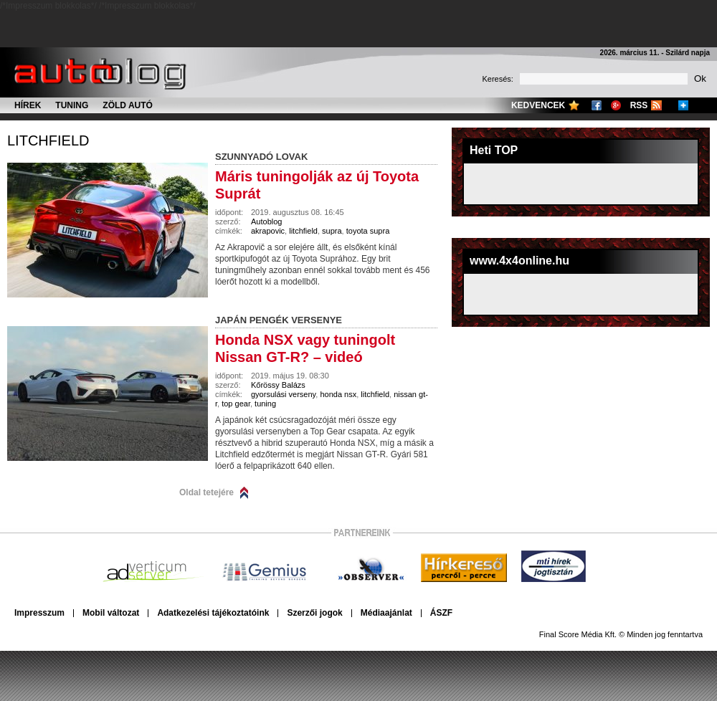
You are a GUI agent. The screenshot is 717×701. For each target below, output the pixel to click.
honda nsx (338, 394)
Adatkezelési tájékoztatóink (213, 613)
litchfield (48, 140)
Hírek (27, 105)
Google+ (616, 105)
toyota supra (368, 230)
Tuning (71, 105)
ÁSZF (441, 613)
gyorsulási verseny (283, 394)
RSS (639, 105)
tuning (265, 403)
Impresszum (39, 613)
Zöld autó (128, 105)
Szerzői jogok (314, 613)
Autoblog (266, 221)
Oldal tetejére (206, 492)
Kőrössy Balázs (278, 385)
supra (332, 230)
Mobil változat (110, 613)
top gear (236, 403)
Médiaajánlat (386, 613)
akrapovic (268, 230)
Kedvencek (538, 105)
